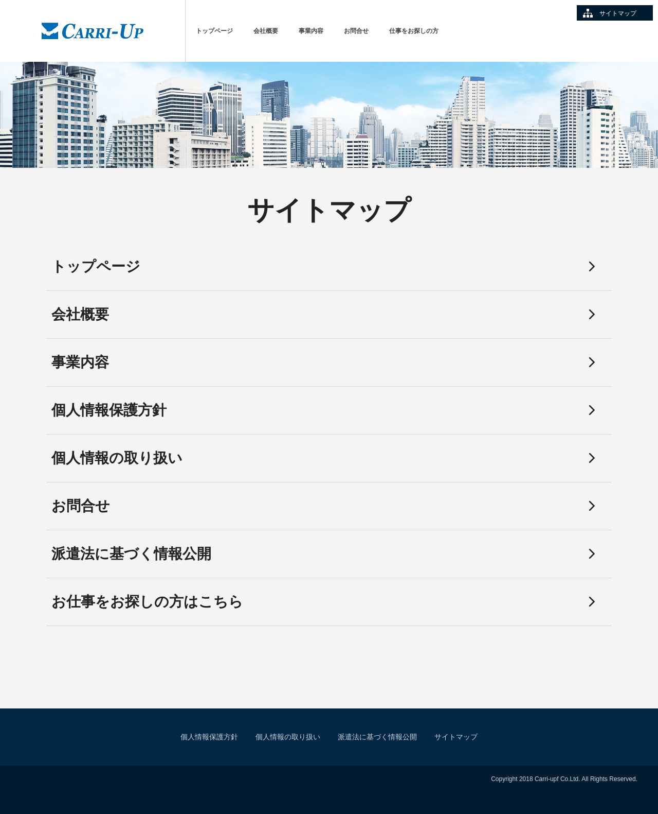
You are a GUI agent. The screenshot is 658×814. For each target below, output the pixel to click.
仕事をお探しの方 (413, 30)
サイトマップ (617, 13)
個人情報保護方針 (109, 410)
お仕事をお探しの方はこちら (147, 602)
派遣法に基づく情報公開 (131, 554)
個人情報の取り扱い (116, 458)
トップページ (214, 30)
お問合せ (356, 30)
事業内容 (311, 30)
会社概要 (265, 30)
